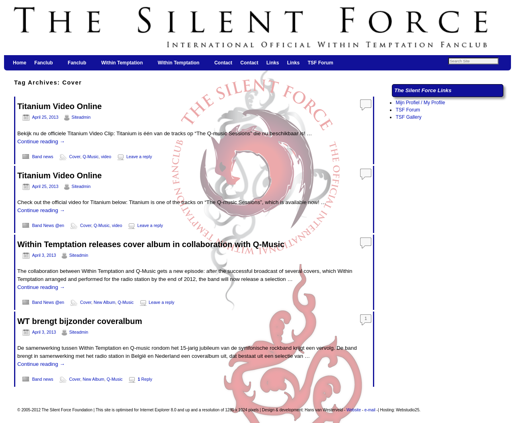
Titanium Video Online (59, 106)
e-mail (370, 410)
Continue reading (41, 141)
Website (353, 410)
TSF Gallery (408, 117)
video (106, 156)
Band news (43, 156)
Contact (223, 63)
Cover (74, 156)
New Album (104, 302)
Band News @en (48, 225)
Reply (145, 379)
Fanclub (44, 65)
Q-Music (90, 156)
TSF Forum (320, 63)
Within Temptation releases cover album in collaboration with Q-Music (150, 244)
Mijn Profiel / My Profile (420, 102)
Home (19, 63)
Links (272, 63)
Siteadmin (81, 117)
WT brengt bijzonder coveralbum (79, 321)
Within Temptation (122, 65)
